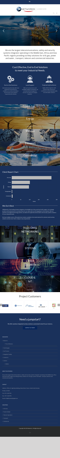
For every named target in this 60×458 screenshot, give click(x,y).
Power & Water (6, 412)
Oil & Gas (5, 408)
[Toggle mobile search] (53, 13)
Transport (5, 418)
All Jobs (7, 364)
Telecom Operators (7, 415)
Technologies (6, 348)
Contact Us (5, 357)
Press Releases (9, 344)
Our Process (6, 351)
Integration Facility (7, 354)
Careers (5, 360)
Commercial (6, 421)
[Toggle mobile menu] (57, 13)
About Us (5, 340)
